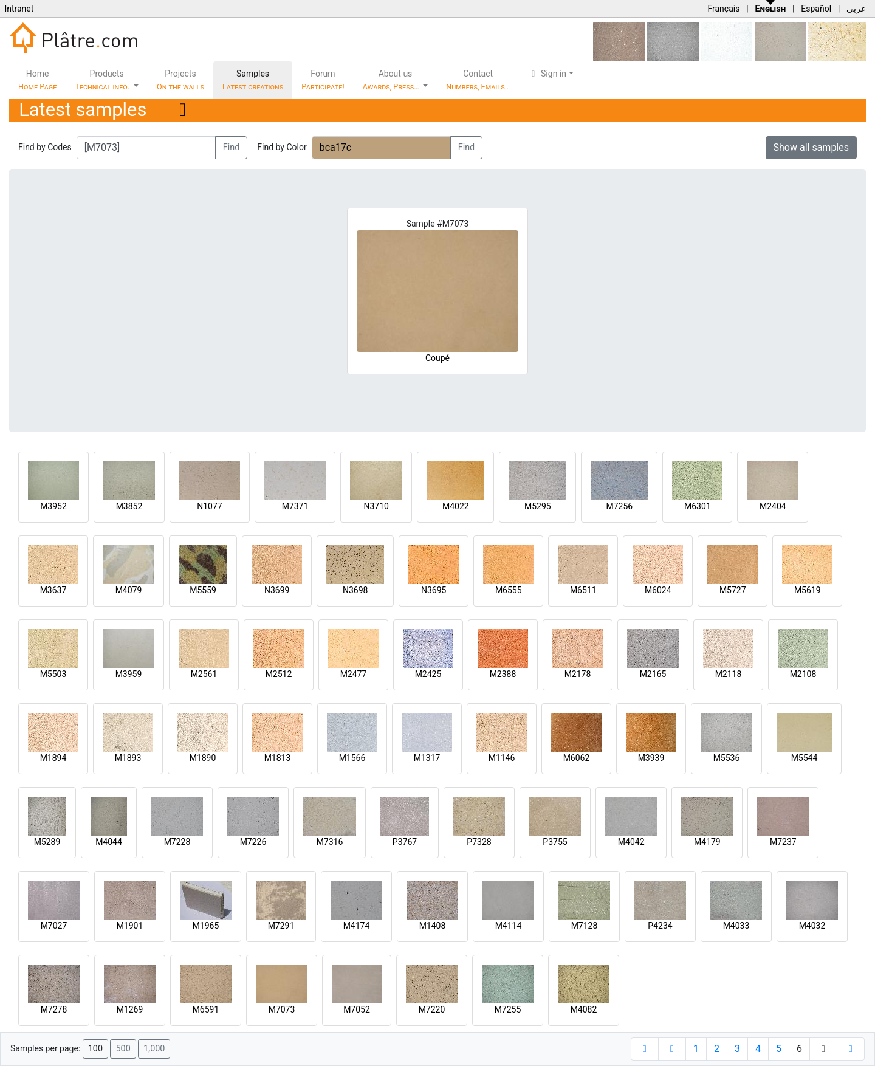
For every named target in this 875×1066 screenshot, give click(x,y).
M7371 (295, 506)
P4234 (660, 925)
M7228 (177, 842)
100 (95, 1049)
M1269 (130, 1009)
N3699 (276, 590)
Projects (180, 80)
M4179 (707, 842)
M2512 (279, 674)
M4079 (128, 590)
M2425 (428, 674)
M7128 (584, 925)
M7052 (356, 1009)
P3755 (555, 842)
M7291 (281, 925)
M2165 (653, 674)
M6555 (508, 590)
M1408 (432, 925)
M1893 (128, 758)
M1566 (352, 758)
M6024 (658, 590)
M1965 (206, 925)
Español (816, 8)
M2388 (503, 674)
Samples (252, 80)
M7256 (619, 506)
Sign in (547, 73)
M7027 (54, 925)
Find (231, 147)
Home (37, 80)
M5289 (47, 842)
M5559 (203, 590)
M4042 (631, 842)
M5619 (807, 590)
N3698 (355, 590)
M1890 (203, 758)
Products (103, 80)
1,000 (154, 1049)
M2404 (773, 506)
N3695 (433, 590)
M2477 (353, 674)
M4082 (584, 1009)
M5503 (53, 674)
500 (122, 1049)
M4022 (455, 506)
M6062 (576, 758)
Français (723, 8)
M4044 (108, 842)
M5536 (726, 758)
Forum (323, 80)
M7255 (508, 1009)
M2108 (803, 674)
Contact (478, 80)
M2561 (204, 674)
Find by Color (281, 147)
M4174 (356, 925)
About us (392, 80)
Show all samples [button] (811, 147)
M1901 (130, 925)
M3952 (53, 506)
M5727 (732, 590)
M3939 (651, 758)
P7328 (479, 842)
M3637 (53, 590)
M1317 (427, 758)
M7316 (330, 842)
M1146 (502, 758)
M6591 (206, 1009)
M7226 (253, 842)
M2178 (577, 674)
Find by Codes (45, 147)
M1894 (53, 758)
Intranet (18, 8)
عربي (856, 8)
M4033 (736, 925)
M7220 (432, 1009)
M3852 (129, 506)
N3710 (375, 506)
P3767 (405, 842)
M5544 (804, 758)
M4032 (812, 925)
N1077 (209, 506)
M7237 (783, 842)
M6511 (583, 590)
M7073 (282, 1009)
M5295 (537, 506)
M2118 (728, 674)
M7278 (54, 1009)
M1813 (277, 758)
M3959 (128, 674)
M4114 (508, 925)
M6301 (697, 506)
